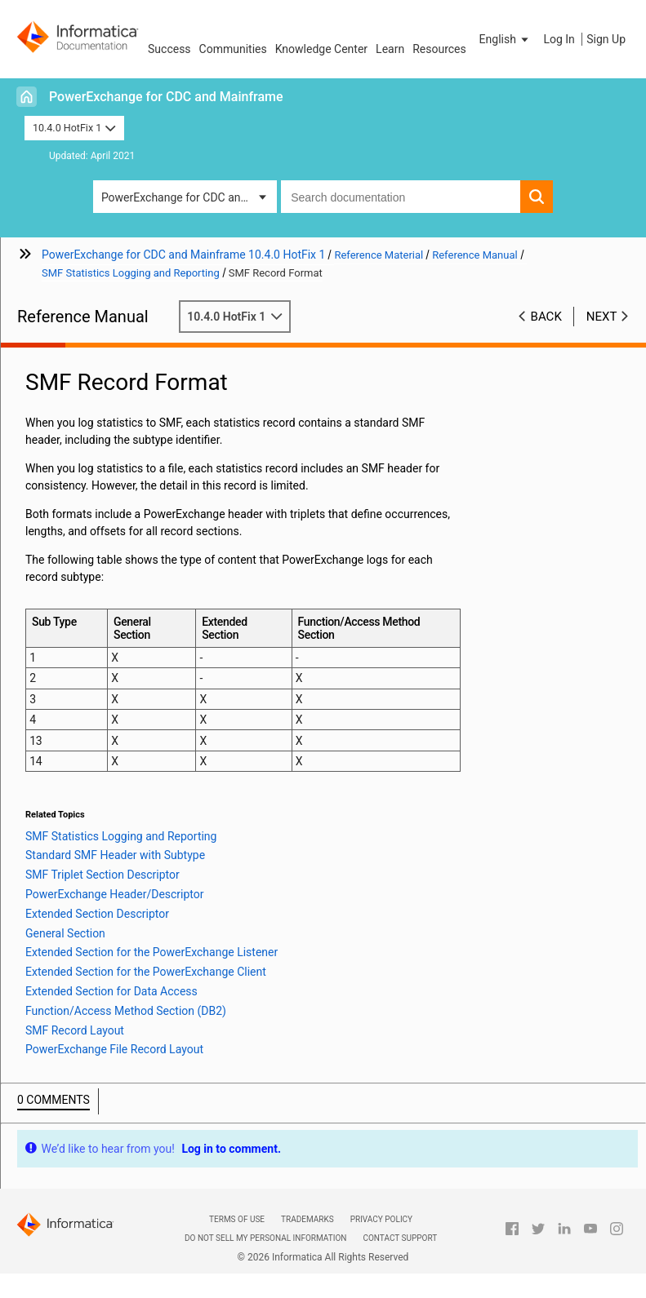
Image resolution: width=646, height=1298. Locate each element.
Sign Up (606, 39)
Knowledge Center (321, 48)
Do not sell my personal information (265, 1238)
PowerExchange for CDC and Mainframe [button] (189, 197)
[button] (505, 39)
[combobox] (400, 196)
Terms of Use (237, 1219)
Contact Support (400, 1238)
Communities (233, 48)
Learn (390, 48)
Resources (439, 48)
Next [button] (601, 316)
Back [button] (546, 316)
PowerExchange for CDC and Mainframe (166, 96)
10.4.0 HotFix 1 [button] (74, 128)
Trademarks (307, 1219)
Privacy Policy (381, 1219)
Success (169, 48)
